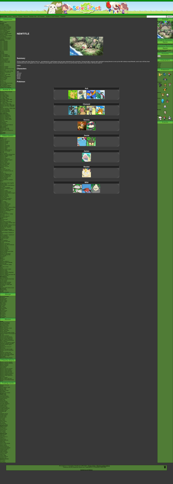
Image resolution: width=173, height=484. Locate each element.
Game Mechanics (4, 60)
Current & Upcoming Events (6, 83)
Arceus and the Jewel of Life (6, 338)
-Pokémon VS (3, 457)
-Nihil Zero (2, 435)
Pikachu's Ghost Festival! (5, 369)
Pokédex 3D (3, 211)
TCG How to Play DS (4, 216)
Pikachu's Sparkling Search (6, 374)
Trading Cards (8, 383)
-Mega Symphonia (4, 440)
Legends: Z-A (3, 140)
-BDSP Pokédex (3, 34)
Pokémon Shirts (3, 78)
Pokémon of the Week (5, 62)
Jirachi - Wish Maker (4, 330)
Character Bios (3, 93)
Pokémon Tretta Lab (4, 205)
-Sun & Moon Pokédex (5, 31)
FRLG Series (3, 307)
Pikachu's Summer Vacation (6, 362)
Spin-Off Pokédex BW (5, 56)
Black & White (3, 201)
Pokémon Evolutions (4, 117)
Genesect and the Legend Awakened (6, 345)
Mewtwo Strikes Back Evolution (7, 354)
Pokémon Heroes (4, 329)
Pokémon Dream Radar (5, 204)
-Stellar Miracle (3, 450)
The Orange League (4, 96)
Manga (8, 294)
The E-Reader (3, 255)
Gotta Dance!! (3, 367)
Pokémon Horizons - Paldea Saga (7, 108)
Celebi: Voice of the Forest (6, 328)
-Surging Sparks (3, 404)
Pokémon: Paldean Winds (6, 119)
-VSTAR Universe (4, 456)
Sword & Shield (3, 153)
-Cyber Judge (3, 455)
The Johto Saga (3, 97)
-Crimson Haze (3, 453)
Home (9, 16)
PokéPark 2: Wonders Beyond (6, 209)
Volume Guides (3, 301)
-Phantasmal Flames (4, 397)
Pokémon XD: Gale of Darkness (7, 244)
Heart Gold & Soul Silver (5, 221)
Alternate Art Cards (4, 390)
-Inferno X (2, 437)
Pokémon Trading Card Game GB (7, 274)
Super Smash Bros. (4, 275)
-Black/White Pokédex (5, 29)
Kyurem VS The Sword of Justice (7, 342)
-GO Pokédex (3, 36)
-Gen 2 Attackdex (4, 42)
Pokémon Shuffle (4, 190)
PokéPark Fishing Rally (5, 254)
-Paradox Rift (3, 411)
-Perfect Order (3, 394)
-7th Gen (2, 65)
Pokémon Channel (4, 247)
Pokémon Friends (4, 143)
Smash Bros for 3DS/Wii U (6, 198)
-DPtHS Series (3, 421)
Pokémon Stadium (4, 273)
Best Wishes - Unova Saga (6, 101)
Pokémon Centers (4, 67)
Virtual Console (3, 281)
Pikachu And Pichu (4, 364)
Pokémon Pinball (4, 271)
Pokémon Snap (3, 270)
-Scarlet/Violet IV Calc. (5, 61)
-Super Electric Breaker (5, 447)
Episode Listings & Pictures (6, 91)
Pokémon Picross (4, 194)
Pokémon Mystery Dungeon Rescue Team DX (6, 160)
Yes (159, 57)
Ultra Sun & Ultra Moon (5, 169)
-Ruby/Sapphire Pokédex (5, 26)
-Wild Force (2, 454)
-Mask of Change (4, 452)
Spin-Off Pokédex (4, 54)
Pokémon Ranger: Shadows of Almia (7, 233)
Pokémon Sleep (3, 148)
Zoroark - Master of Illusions (6, 339)
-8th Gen (2, 64)
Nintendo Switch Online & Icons (7, 287)
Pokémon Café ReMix (5, 145)
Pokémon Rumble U (4, 206)
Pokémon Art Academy (5, 187)
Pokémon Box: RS (4, 248)
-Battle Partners (3, 445)
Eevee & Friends (4, 377)
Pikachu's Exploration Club (6, 372)
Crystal (1, 260)
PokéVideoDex (3, 123)
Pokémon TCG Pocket (5, 151)
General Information (4, 296)
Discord (26, 16)
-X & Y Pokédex (3, 30)
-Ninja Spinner (3, 434)
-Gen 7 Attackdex (4, 47)
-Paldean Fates (3, 410)
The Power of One (4, 324)
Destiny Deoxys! (3, 331)
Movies (8, 319)
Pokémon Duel (3, 197)
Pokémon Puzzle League (5, 269)
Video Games (7, 136)
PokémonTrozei (3, 252)
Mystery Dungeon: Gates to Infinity (7, 207)
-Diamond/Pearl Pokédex (5, 28)
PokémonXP (3, 69)
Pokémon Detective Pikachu (6, 357)
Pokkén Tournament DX (5, 176)
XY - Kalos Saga (3, 102)
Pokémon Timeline (4, 66)
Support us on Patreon (86, 469)
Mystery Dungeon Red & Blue (6, 251)
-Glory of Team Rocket (5, 443)
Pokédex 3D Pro (3, 212)
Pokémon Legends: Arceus (6, 155)
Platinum (2, 220)
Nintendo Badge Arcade (5, 199)
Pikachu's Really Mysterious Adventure (6, 376)
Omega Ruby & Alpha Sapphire (7, 183)
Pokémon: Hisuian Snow (5, 118)
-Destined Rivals (3, 401)
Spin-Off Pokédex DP (4, 55)
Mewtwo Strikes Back (5, 323)
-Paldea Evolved (3, 414)
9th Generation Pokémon (5, 85)
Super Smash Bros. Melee (6, 264)
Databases (7, 19)
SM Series (2, 317)
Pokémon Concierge (4, 128)
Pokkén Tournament (4, 196)
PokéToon (2, 120)
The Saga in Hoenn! (4, 98)
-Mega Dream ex (4, 436)
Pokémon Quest (3, 178)
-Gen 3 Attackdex (4, 43)
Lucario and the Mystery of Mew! (7, 332)
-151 (1, 412)
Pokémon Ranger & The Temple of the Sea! (7, 334)
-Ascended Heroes (4, 396)
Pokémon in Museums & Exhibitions (5, 73)
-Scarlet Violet (3, 415)
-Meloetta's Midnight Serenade (7, 343)
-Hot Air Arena (3, 444)
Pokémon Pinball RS (4, 249)
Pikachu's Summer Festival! (6, 368)
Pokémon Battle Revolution (6, 229)
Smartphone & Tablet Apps (6, 284)
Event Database (3, 84)
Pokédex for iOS (3, 217)
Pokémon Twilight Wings (5, 116)
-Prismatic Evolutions (4, 403)
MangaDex (2, 297)
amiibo (1, 286)
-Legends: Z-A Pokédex (5, 39)
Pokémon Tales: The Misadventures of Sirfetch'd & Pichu (6, 130)
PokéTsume (2, 133)
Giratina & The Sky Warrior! (6, 336)
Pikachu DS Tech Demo (5, 253)
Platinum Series (3, 310)
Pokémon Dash (3, 245)
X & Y (1, 181)
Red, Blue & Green (4, 266)
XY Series (2, 315)
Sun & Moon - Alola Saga (5, 103)
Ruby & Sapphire (4, 240)
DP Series (2, 309)
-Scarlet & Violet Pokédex (5, 37)
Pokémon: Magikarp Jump (6, 174)
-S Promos (2, 461)
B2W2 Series (3, 314)
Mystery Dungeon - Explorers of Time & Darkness (7, 235)
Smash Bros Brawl (4, 238)
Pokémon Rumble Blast (5, 210)
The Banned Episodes (5, 111)
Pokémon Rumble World (5, 191)
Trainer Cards (3, 388)
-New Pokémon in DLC (5, 86)
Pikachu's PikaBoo (4, 365)
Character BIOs (3, 298)
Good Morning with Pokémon (6, 124)
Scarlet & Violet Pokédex (52, 16)
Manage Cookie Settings (103, 465)
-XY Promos (2, 431)
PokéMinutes (3, 122)
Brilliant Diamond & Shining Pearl (7, 154)
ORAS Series (3, 316)
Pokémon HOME (4, 156)
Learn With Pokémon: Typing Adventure (6, 214)
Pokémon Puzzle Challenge (6, 262)
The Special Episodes (5, 110)
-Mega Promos (3, 426)
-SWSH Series (3, 417)
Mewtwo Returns (4, 327)
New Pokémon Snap (4, 164)
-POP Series (3, 432)
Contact (20, 16)
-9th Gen (2, 63)
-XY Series (2, 419)
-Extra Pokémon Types (5, 387)
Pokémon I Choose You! (5, 352)
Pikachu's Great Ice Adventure (6, 373)
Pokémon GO (3, 144)
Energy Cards (3, 389)
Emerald (2, 242)
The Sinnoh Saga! (4, 100)
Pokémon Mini (3, 263)
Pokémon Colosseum (5, 243)
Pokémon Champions (5, 141)
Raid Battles (3, 391)
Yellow (1, 267)
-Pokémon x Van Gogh (5, 74)
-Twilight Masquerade (5, 408)
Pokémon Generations (5, 114)
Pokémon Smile (3, 162)
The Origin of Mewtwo (5, 322)
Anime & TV (8, 90)
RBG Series (2, 303)
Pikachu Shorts (7, 360)
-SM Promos (3, 430)
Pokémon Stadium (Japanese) (6, 272)
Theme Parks (3, 79)
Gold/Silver (2, 259)
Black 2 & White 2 (4, 202)
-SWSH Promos (3, 429)
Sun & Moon (3, 168)
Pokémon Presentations (5, 76)
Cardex (1, 57)
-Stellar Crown (3, 405)
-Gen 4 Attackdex (4, 44)
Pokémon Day (3, 75)
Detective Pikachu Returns (6, 149)
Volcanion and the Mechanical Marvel (6, 351)
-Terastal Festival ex (4, 446)
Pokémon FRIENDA (4, 292)
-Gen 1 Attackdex (4, 41)
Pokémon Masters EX (5, 146)
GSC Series (2, 305)
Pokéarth (62, 16)
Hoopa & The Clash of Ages (6, 349)
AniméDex (2, 92)
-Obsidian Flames (4, 413)
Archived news (3, 22)
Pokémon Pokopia (4, 142)
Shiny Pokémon (3, 112)
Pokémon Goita (3, 290)
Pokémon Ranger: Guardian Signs (7, 222)
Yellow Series (3, 304)
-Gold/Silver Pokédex (4, 25)
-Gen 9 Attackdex (4, 50)
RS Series (2, 306)
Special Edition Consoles (5, 282)
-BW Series (2, 420)
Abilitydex (2, 53)
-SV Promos (3, 428)
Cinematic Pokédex (4, 58)
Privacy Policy (92, 465)
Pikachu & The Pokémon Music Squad (7, 380)
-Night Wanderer (3, 451)
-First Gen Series (4, 424)
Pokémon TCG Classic (5, 392)
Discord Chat (3, 82)
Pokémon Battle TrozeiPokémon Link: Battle (7, 186)
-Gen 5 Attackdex (4, 45)
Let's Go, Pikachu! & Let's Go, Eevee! (6, 171)
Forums (15, 16)
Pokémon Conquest (4, 208)
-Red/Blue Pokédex (4, 24)
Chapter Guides (3, 300)
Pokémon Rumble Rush (5, 175)
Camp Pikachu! (3, 366)
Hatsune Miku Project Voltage (6, 71)
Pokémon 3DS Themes (5, 283)
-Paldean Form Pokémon (5, 87)
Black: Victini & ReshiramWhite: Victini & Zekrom (7, 341)
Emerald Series (3, 308)
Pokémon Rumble (4, 223)
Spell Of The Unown (4, 325)
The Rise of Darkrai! (4, 335)
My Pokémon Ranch (4, 237)
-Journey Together (4, 402)
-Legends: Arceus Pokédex (6, 35)
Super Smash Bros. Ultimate (6, 179)
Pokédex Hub (32, 16)
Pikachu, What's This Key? (6, 378)
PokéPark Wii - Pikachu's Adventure (5, 228)
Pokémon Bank (3, 184)
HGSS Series (3, 311)
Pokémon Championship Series (7, 68)
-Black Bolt (2, 399)
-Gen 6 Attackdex (4, 46)
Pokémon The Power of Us (6, 353)
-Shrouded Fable (4, 407)
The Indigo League (4, 95)
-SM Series (2, 418)
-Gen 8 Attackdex (4, 49)
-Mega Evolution (3, 398)
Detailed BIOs (3, 299)
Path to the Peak (4, 121)
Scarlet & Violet (3, 138)
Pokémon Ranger (4, 250)
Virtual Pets (2, 285)
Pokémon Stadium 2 (4, 261)
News (1, 21)
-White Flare (3, 400)
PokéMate (2, 256)
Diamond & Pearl (4, 219)
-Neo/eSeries (3, 423)
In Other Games (3, 280)
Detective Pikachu (4, 177)
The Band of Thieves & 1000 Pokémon (6, 189)
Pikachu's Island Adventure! (6, 370)
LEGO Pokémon (3, 77)
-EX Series (2, 422)
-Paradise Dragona (4, 448)
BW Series (2, 312)
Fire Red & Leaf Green (5, 241)
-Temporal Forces (4, 409)
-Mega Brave (3, 439)
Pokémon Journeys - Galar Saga (7, 105)
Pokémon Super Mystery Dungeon (7, 192)
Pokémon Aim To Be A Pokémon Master (7, 107)
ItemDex (2, 51)
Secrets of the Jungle (4, 355)
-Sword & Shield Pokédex (5, 33)
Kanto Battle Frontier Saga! (6, 99)
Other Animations (4, 125)
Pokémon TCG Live (4, 166)
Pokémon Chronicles (4, 109)
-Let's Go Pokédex (4, 32)
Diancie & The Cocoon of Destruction (5, 347)
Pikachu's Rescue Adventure (6, 363)
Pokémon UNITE (4, 147)
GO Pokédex (41, 16)
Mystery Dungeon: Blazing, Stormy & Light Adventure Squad (7, 225)
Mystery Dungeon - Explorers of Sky (7, 231)
